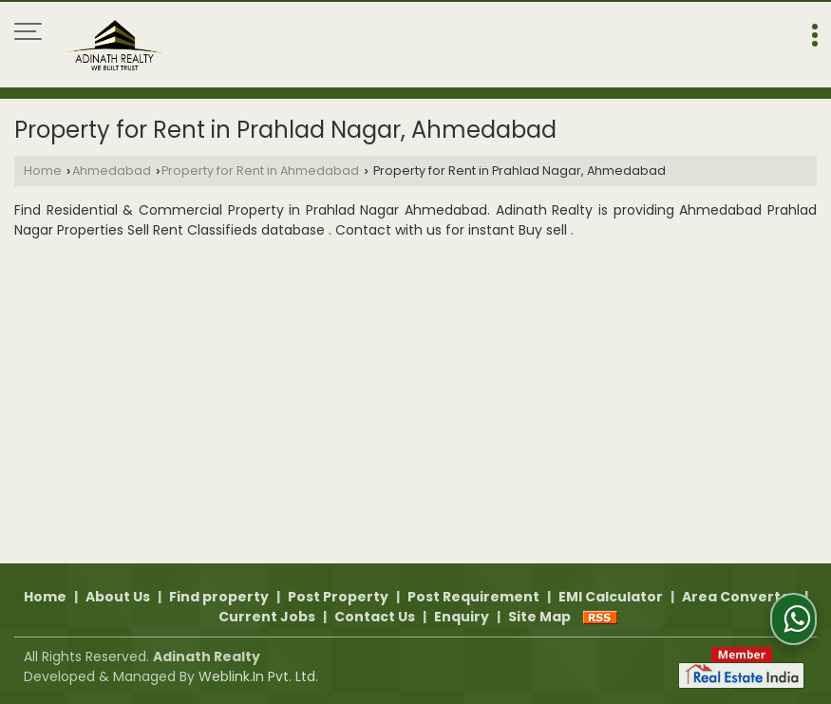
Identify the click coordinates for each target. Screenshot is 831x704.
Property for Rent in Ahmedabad (260, 170)
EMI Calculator (610, 596)
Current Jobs (266, 616)
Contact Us (374, 616)
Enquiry (461, 616)
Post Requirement (473, 596)
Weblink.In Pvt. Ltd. (258, 676)
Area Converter (739, 596)
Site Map (539, 616)
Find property (219, 596)
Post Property (338, 596)
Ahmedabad (111, 170)
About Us (117, 596)
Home (43, 170)
